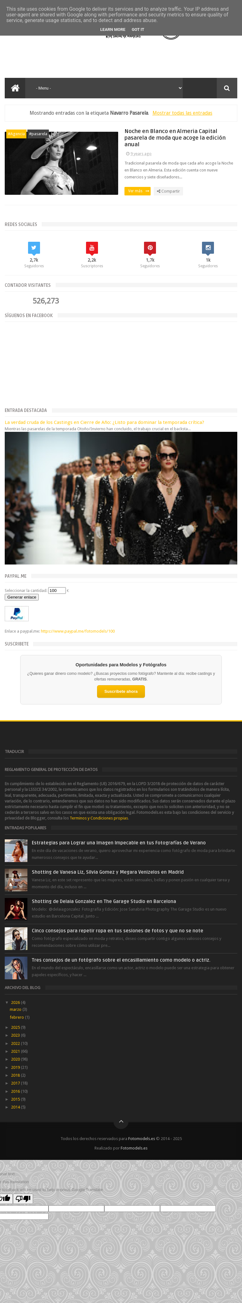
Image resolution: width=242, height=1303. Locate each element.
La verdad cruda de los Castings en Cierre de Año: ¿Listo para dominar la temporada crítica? (104, 422)
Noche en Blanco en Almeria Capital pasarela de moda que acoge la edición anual (175, 138)
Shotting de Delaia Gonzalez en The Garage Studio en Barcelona (104, 901)
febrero (17, 1017)
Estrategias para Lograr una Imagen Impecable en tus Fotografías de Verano (119, 843)
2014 (16, 1107)
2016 (16, 1091)
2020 (16, 1059)
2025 (16, 1027)
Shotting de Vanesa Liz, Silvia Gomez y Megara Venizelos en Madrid (108, 872)
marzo (16, 1009)
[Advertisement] (80, 58)
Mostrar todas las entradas (182, 113)
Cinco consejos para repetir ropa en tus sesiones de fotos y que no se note (117, 931)
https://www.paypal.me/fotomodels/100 (78, 631)
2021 (16, 1051)
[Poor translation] (23, 1199)
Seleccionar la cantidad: (26, 590)
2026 (16, 1002)
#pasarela (38, 133)
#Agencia (16, 133)
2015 (16, 1099)
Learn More (112, 29)
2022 (16, 1043)
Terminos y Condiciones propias (99, 818)
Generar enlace (21, 597)
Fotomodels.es (141, 1138)
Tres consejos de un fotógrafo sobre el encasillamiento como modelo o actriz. (121, 960)
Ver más (138, 191)
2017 (16, 1083)
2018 (16, 1075)
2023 (16, 1035)
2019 (16, 1067)
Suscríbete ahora (121, 691)
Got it (138, 29)
